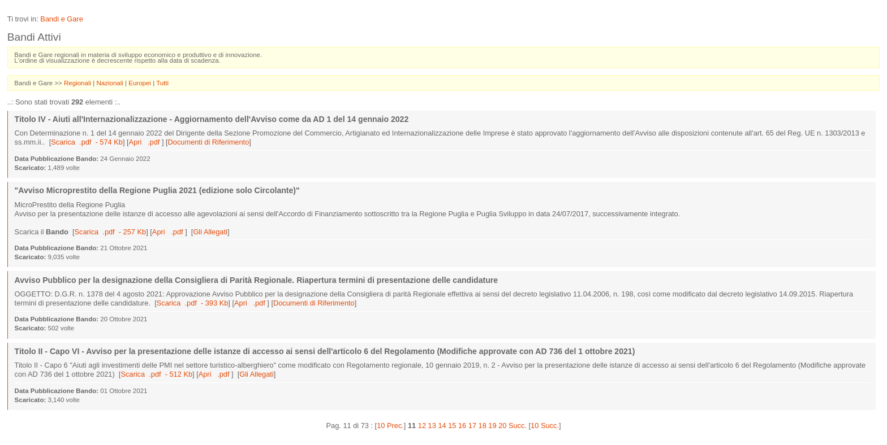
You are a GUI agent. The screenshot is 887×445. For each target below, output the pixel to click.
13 (432, 425)
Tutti (162, 83)
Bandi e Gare (61, 19)
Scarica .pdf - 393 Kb (193, 303)
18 (482, 425)
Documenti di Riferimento (208, 142)
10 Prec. (390, 425)
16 (462, 425)
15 (452, 425)
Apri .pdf (145, 142)
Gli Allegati (210, 232)
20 (502, 425)
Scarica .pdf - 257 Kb (111, 232)
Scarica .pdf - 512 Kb (156, 374)
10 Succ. (545, 425)
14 (442, 425)
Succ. (518, 425)
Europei (140, 83)
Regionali (78, 83)
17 (472, 425)
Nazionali (110, 83)
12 (422, 425)
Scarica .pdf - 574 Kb (87, 142)
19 (492, 425)
